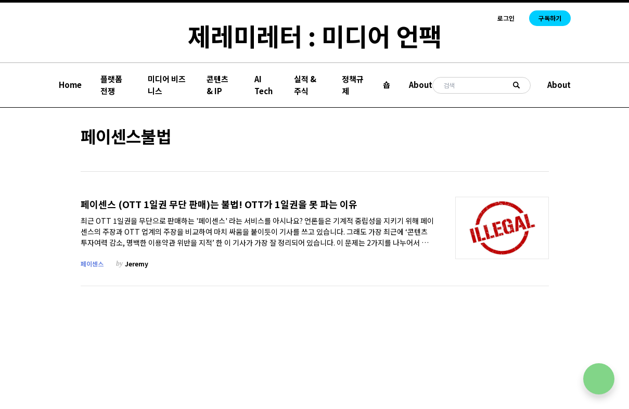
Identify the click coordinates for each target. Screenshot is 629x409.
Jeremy (136, 263)
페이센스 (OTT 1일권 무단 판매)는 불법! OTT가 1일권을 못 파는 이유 (219, 204)
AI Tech (263, 84)
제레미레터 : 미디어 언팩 (315, 35)
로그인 (506, 18)
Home (70, 84)
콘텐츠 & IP (217, 84)
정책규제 (353, 84)
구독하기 (549, 18)
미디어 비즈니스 (167, 84)
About (420, 84)
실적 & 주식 (305, 84)
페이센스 (92, 263)
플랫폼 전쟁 (111, 84)
